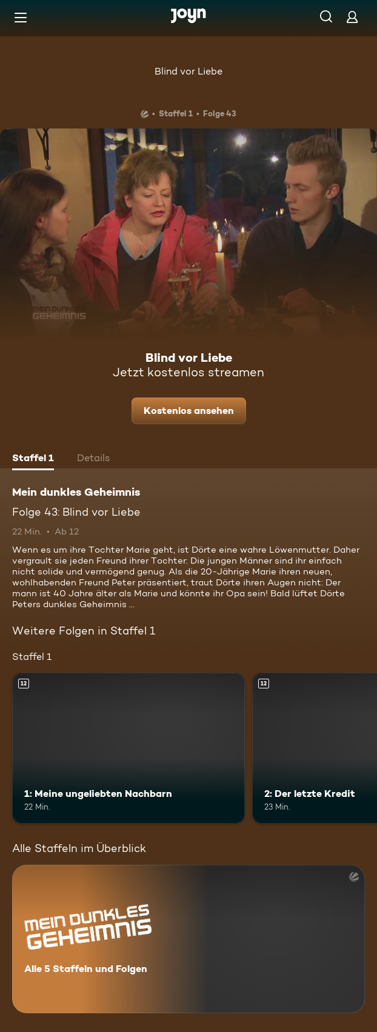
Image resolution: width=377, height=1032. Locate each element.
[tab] (33, 459)
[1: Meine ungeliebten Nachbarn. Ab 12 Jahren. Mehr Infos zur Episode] (128, 748)
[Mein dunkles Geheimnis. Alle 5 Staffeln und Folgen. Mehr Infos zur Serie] (188, 939)
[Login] (352, 16)
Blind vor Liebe (188, 71)
